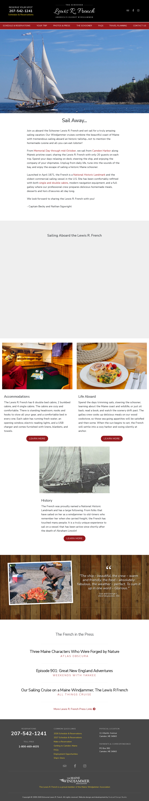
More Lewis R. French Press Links (75, 709)
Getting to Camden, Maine (65, 745)
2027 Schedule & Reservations (68, 737)
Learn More (37, 438)
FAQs (100, 25)
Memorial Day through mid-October (55, 150)
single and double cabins (53, 183)
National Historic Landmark (89, 174)
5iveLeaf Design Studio (118, 797)
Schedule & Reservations (21, 14)
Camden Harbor (101, 150)
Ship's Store (59, 758)
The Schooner (84, 25)
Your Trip (42, 25)
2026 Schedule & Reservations (68, 733)
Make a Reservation (63, 741)
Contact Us (139, 25)
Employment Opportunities (66, 754)
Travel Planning (118, 25)
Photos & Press (61, 25)
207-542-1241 (20, 11)
